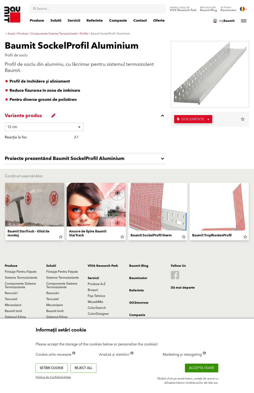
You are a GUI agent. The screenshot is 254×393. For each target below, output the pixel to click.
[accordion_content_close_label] (86, 115)
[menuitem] (183, 8)
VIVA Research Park (103, 266)
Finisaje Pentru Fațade (21, 272)
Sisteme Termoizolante (21, 277)
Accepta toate (201, 368)
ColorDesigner (98, 314)
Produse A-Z (96, 284)
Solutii (51, 266)
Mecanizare (13, 305)
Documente (191, 119)
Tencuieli (11, 299)
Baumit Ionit (13, 311)
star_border (242, 119)
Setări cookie (52, 368)
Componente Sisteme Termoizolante (20, 285)
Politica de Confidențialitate (53, 377)
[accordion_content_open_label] (86, 158)
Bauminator (138, 278)
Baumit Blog (138, 266)
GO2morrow (138, 302)
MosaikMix (95, 302)
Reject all (83, 368)
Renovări (11, 293)
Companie (137, 315)
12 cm (12, 127)
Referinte (136, 290)
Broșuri (93, 290)
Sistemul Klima (15, 317)
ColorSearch (97, 308)
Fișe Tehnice (96, 296)
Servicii (93, 278)
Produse (11, 266)
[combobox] (98, 8)
